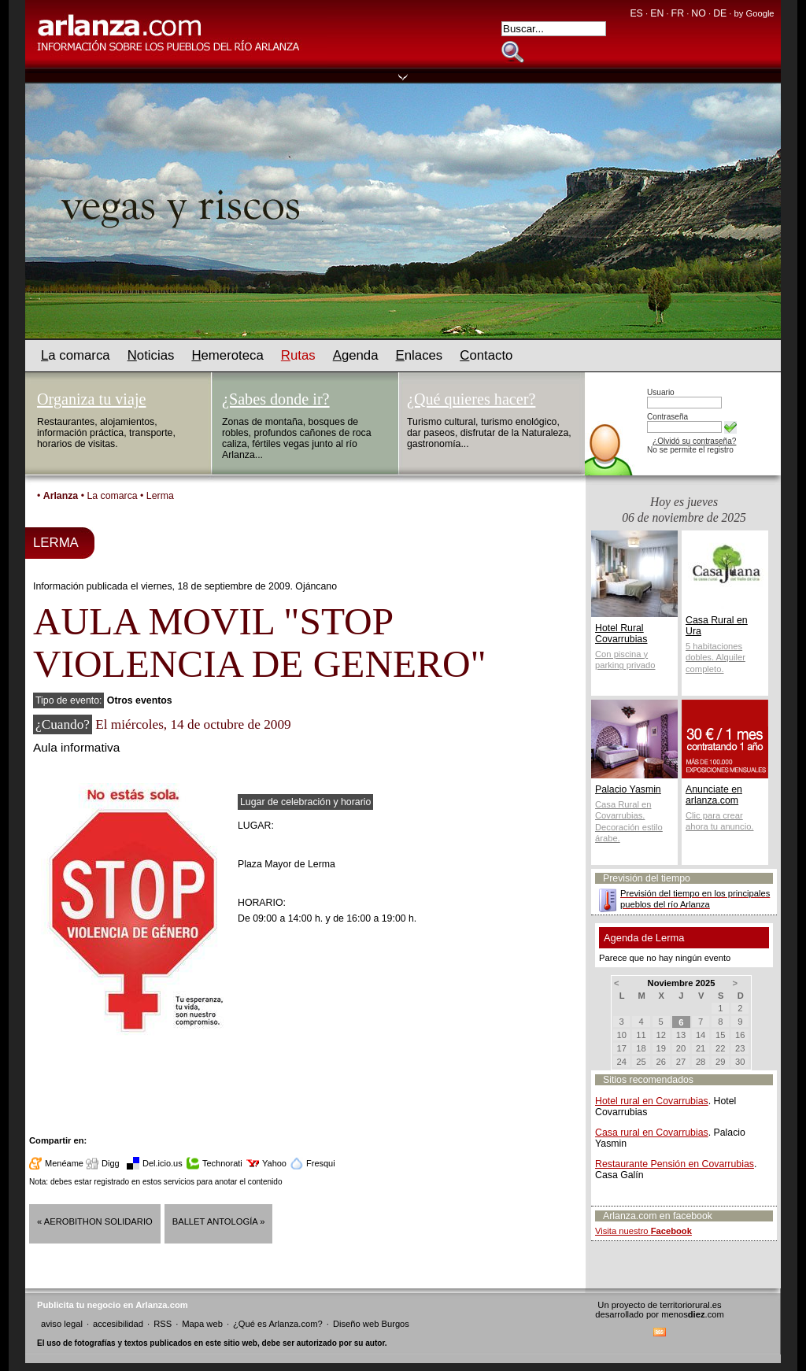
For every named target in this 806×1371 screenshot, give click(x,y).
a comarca (75, 355)
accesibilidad (118, 1324)
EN (657, 13)
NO (698, 13)
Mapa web (202, 1324)
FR (677, 13)
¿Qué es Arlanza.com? (278, 1324)
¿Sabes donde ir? (276, 399)
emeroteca (227, 355)
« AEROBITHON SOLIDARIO (95, 1221)
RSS (162, 1324)
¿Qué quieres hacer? (471, 399)
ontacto (486, 355)
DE (720, 13)
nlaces (419, 355)
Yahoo (274, 1163)
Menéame (64, 1163)
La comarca (112, 495)
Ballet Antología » (218, 1221)
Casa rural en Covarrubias (651, 1132)
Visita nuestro (643, 1231)
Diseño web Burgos (371, 1324)
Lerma (160, 495)
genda (356, 355)
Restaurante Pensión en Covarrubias (674, 1164)
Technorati (222, 1163)
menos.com (692, 1314)
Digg (111, 1163)
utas (298, 355)
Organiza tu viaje (91, 399)
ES (636, 13)
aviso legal (62, 1324)
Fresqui (320, 1163)
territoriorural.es (690, 1305)
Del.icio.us (162, 1163)
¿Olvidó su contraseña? (694, 441)
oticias (151, 355)
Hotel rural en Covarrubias (651, 1101)
